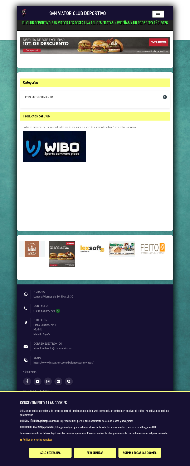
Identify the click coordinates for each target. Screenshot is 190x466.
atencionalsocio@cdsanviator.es (53, 348)
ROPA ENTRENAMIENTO (39, 97)
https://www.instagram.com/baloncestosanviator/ (64, 362)
